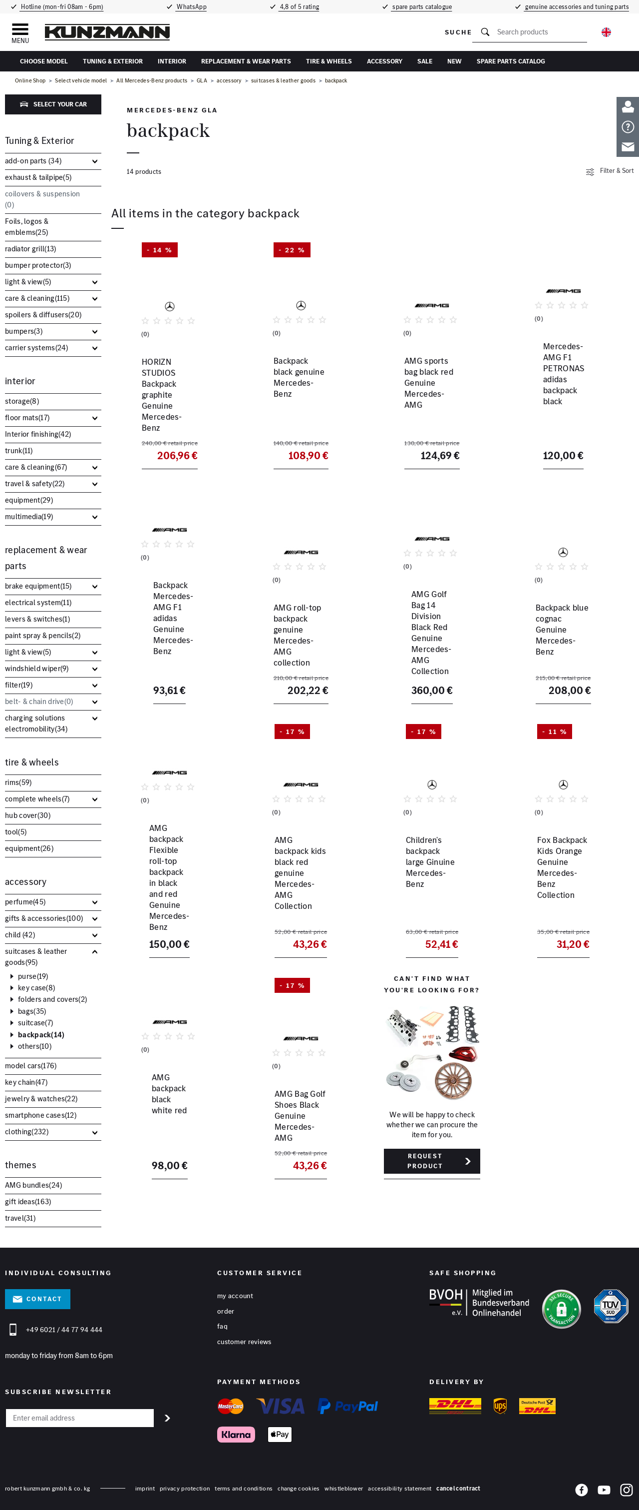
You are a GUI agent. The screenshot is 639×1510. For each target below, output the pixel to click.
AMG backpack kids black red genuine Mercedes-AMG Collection (299, 860)
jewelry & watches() (41, 1098)
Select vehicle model (81, 80)
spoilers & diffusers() (43, 314)
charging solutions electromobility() (36, 723)
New (454, 61)
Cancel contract (458, 1484)
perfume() (25, 901)
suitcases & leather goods (283, 80)
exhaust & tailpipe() (38, 177)
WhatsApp (190, 6)
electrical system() (38, 602)
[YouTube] (604, 1488)
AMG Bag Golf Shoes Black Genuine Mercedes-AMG (300, 1101)
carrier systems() (36, 347)
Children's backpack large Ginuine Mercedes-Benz (430, 854)
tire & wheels (329, 61)
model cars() (31, 1065)
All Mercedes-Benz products (151, 80)
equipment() (29, 500)
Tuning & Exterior (113, 61)
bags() (32, 1011)
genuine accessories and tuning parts (578, 6)
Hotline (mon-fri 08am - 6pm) (60, 6)
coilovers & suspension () (42, 199)
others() (34, 1046)
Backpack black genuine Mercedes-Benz (296, 394)
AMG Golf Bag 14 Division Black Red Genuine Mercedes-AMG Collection (431, 634)
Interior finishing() (38, 434)
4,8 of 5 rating (299, 6)
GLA (202, 80)
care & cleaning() (37, 298)
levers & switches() (37, 619)
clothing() (26, 1131)
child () (20, 934)
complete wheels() (37, 798)
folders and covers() (52, 999)
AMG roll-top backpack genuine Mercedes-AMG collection (297, 629)
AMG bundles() (33, 1185)
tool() (15, 831)
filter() (18, 685)
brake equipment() (38, 586)
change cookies (299, 1484)
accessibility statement (399, 1484)
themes (20, 1165)
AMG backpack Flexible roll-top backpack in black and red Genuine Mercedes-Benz (168, 865)
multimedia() (29, 516)
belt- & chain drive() (39, 701)
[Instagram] (626, 1488)
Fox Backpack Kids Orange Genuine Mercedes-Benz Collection (549, 865)
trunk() (19, 450)
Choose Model (44, 61)
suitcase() (35, 1023)
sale (424, 61)
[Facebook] (581, 1488)
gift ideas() (28, 1201)
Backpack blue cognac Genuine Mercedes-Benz (561, 623)
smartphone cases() (40, 1115)
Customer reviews (244, 1338)
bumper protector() (38, 265)
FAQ (222, 1323)
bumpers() (23, 331)
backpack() (41, 1035)
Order (226, 1307)
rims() (18, 782)
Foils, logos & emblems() (26, 226)
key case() (36, 988)
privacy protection (185, 1484)
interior (172, 61)
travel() (20, 1218)
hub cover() (27, 815)
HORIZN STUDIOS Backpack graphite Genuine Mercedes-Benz (167, 400)
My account (235, 1292)
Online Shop (30, 80)
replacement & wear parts (246, 61)
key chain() (26, 1082)
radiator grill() (30, 248)
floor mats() (27, 417)
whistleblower (343, 1484)
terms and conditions (244, 1484)
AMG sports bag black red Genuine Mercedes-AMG (431, 394)
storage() (22, 401)
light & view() (28, 281)
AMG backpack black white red (159, 1095)
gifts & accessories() (44, 918)
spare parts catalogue (423, 6)
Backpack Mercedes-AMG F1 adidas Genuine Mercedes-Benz (168, 629)
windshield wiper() (37, 668)
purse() (33, 976)
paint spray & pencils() (42, 635)
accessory (384, 61)
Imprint (145, 1484)
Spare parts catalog (511, 61)
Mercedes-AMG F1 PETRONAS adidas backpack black (549, 400)
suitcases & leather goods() (36, 956)
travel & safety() (35, 483)
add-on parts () (33, 160)
